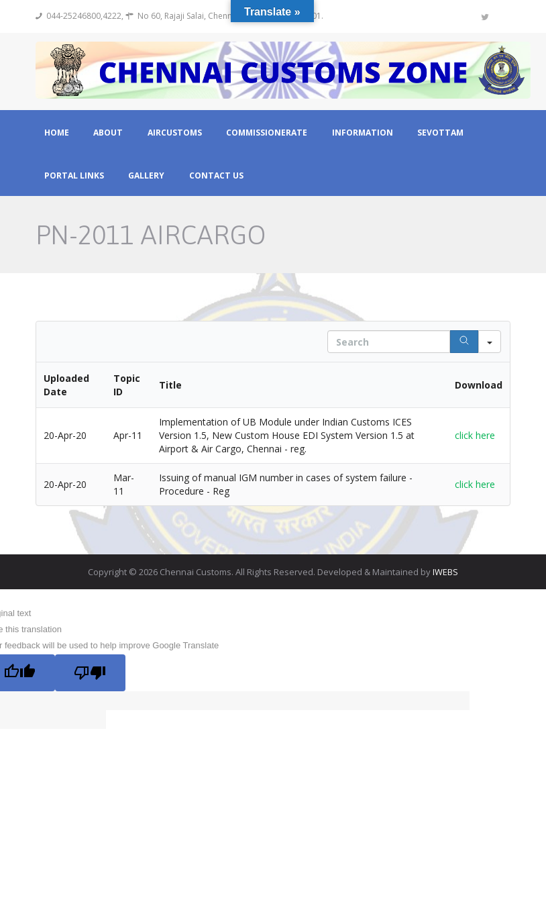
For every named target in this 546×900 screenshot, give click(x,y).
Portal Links (74, 175)
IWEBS (445, 572)
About (108, 133)
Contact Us (216, 175)
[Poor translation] (91, 672)
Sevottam (440, 133)
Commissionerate (266, 133)
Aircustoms (175, 133)
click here (475, 436)
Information (362, 133)
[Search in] (489, 342)
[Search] (464, 342)
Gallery (146, 175)
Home (56, 133)
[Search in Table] (388, 342)
